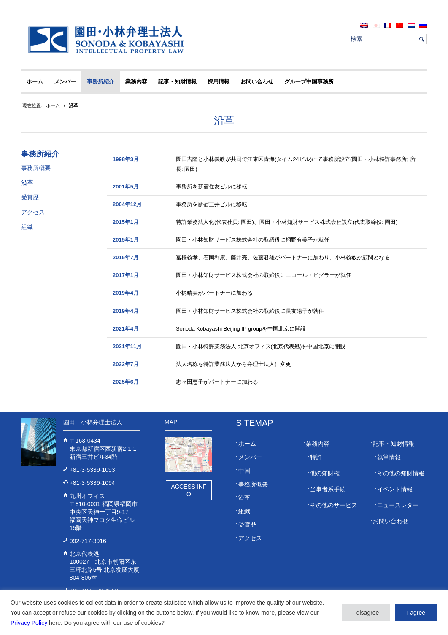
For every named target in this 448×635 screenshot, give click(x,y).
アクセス (33, 212)
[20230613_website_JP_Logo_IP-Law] (104, 39)
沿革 (224, 120)
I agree (416, 612)
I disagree (366, 612)
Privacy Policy (29, 622)
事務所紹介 (40, 154)
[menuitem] (364, 25)
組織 (27, 226)
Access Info (188, 490)
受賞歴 (30, 197)
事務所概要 (36, 167)
